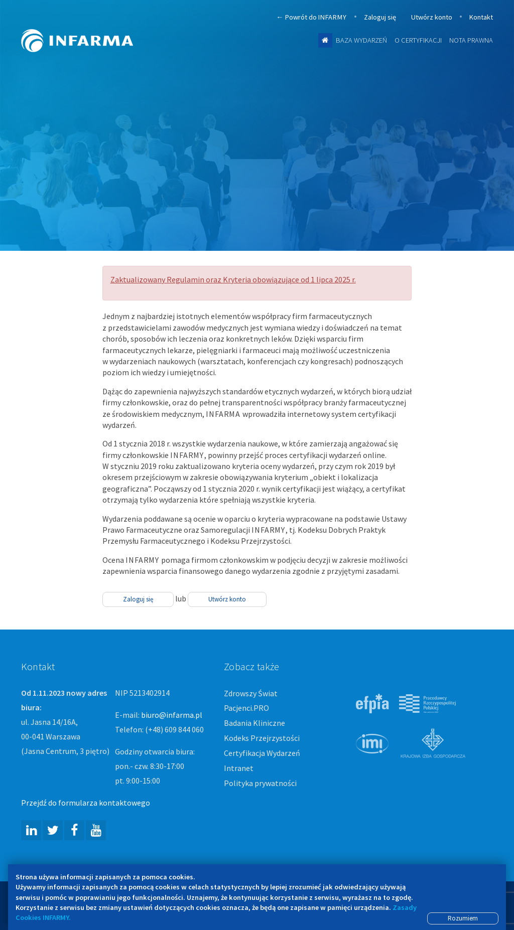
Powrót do (311, 17)
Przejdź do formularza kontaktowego (85, 803)
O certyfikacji (418, 40)
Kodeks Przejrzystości (262, 738)
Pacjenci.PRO (246, 708)
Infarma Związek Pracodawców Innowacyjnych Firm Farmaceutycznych (86, 26)
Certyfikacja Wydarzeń (262, 753)
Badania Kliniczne (254, 723)
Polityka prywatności (260, 783)
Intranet (238, 768)
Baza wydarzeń (361, 40)
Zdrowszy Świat (251, 693)
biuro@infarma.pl (171, 715)
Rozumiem (463, 918)
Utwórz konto (431, 17)
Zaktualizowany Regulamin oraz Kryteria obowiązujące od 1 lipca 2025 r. (233, 279)
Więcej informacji (265, 235)
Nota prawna (471, 40)
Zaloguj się (380, 17)
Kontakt (481, 17)
